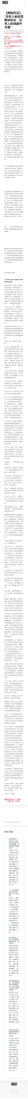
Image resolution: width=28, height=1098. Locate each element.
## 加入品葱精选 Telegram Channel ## (13, 47)
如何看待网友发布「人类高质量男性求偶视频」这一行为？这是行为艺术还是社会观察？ (14, 985)
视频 (7, 33)
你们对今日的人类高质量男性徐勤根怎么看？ (14, 1031)
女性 (9, 32)
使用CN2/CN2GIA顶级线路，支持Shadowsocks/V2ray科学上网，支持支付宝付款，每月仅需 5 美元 (14, 40)
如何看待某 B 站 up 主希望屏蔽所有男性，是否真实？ (14, 940)
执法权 (20, 32)
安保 (17, 32)
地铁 (12, 32)
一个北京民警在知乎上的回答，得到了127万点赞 (14, 892)
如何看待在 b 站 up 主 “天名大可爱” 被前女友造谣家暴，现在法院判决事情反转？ (14, 843)
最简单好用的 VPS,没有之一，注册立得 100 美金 (12, 800)
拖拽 (9, 33)
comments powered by (12, 822)
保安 (7, 32)
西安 (14, 32)
